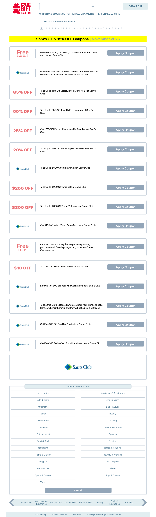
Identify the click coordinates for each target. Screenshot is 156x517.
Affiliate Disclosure (59, 515)
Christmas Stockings (52, 14)
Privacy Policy (40, 515)
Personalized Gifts (108, 14)
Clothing (113, 420)
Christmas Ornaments (80, 14)
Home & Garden (43, 455)
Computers (43, 427)
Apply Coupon (126, 53)
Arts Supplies (112, 400)
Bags (43, 413)
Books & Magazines (114, 502)
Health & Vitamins (112, 448)
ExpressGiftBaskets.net (111, 515)
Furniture (112, 441)
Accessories (43, 393)
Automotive (43, 407)
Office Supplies (113, 461)
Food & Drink (43, 441)
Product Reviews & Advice (60, 21)
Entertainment (43, 434)
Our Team (77, 515)
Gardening (43, 448)
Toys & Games (113, 475)
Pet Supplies (43, 468)
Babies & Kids (112, 407)
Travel (43, 482)
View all (78, 490)
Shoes (113, 468)
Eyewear (113, 434)
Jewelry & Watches (113, 455)
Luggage (43, 461)
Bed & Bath (43, 420)
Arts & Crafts (43, 400)
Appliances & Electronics (112, 393)
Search (135, 6)
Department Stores (113, 427)
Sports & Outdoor (43, 475)
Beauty (112, 413)
